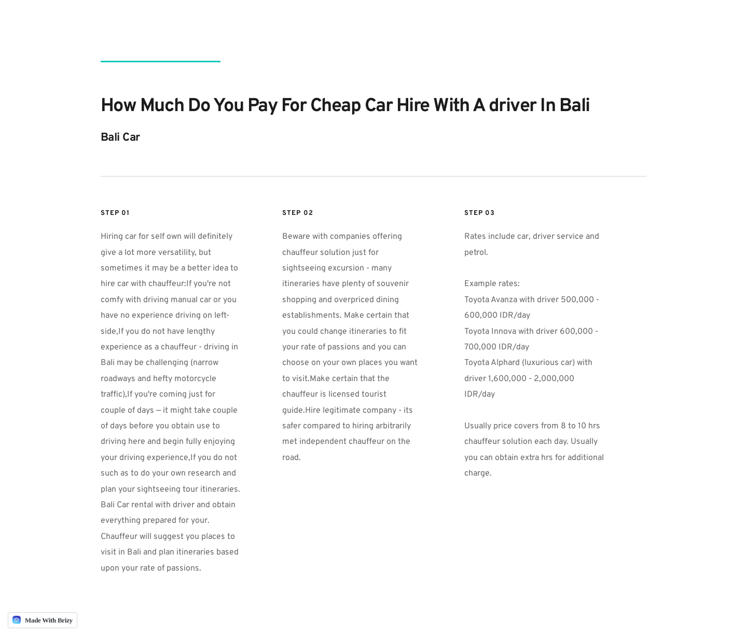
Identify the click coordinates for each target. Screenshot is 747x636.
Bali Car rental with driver (148, 505)
